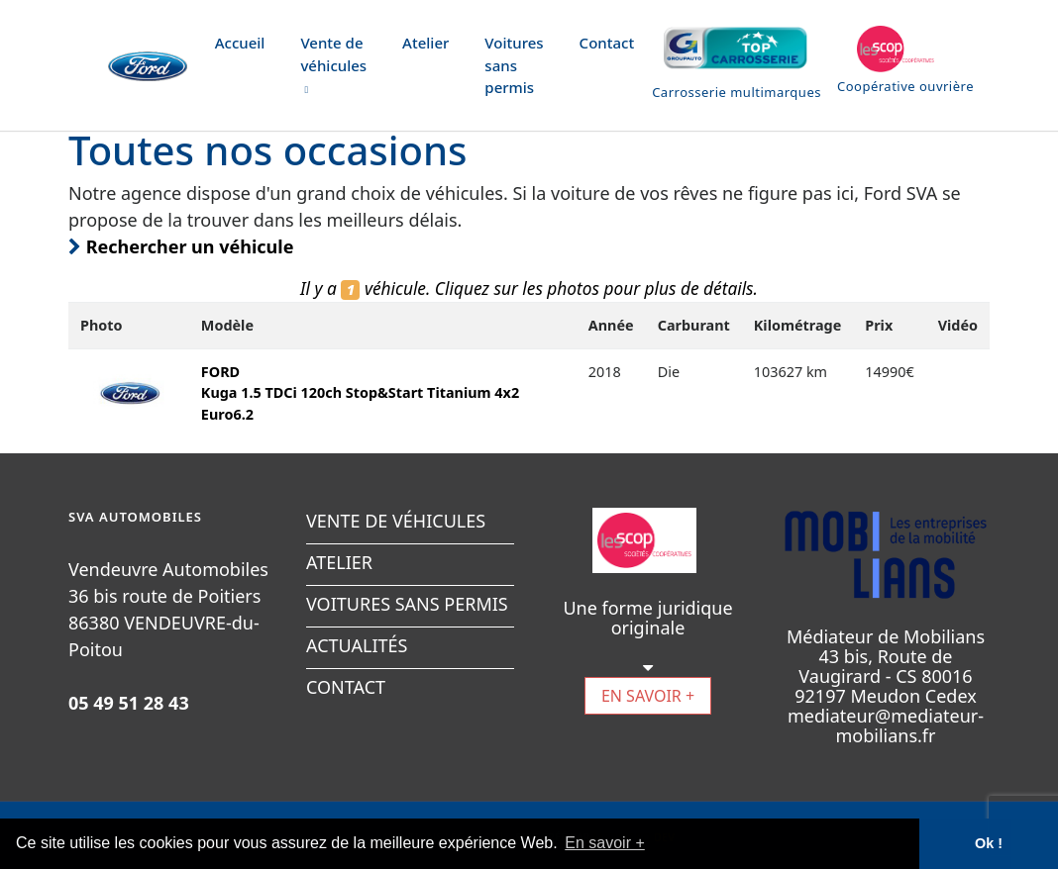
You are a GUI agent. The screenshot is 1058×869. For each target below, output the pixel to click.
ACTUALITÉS (356, 645)
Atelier (425, 42)
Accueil (240, 42)
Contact (607, 42)
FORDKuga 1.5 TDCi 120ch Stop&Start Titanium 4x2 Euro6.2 (360, 393)
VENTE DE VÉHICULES (395, 520)
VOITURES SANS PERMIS (407, 604)
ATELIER (339, 562)
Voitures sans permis (513, 65)
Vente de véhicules (333, 64)
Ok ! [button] (989, 843)
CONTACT (345, 687)
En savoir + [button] (604, 842)
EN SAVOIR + (647, 696)
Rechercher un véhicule (180, 246)
